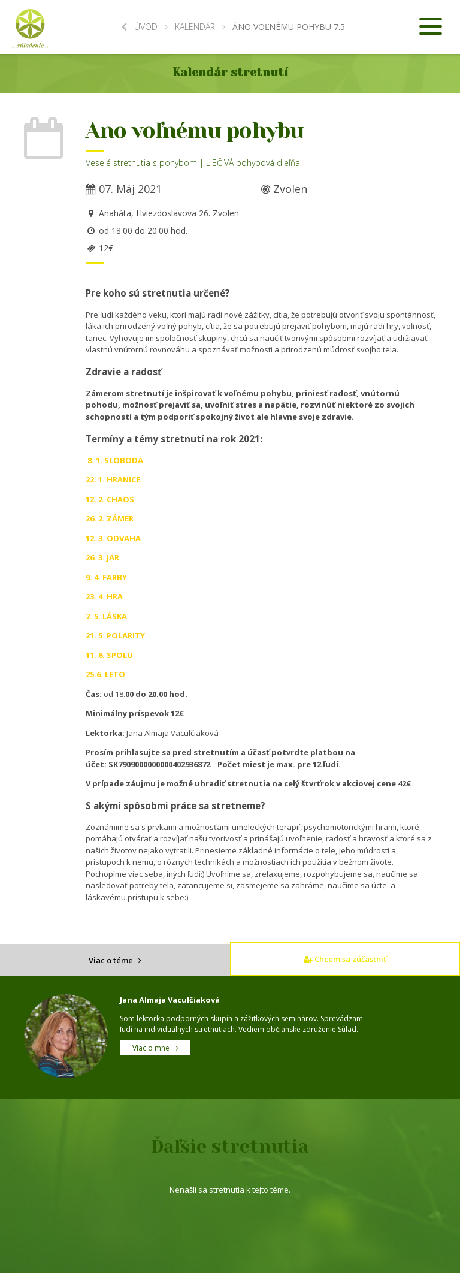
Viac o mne (155, 1048)
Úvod (139, 26)
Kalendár (195, 26)
